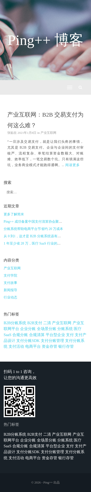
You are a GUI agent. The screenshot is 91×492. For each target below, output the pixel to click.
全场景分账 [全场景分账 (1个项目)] (46, 329)
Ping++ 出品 (51, 482)
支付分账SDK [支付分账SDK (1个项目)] (28, 341)
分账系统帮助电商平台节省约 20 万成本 (33, 229)
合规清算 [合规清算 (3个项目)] (37, 335)
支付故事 (10, 283)
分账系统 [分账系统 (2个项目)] (65, 329)
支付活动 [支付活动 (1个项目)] (16, 346)
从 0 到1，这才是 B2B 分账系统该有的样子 (36, 236)
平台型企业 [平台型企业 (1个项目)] (55, 335)
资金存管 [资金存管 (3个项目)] (49, 346)
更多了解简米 (14, 214)
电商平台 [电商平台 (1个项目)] (33, 346)
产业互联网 (48, 133)
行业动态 (10, 297)
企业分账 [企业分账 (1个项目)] (28, 329)
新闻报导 (10, 290)
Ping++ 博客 (45, 40)
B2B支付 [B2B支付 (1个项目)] (34, 323)
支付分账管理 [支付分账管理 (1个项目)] (52, 341)
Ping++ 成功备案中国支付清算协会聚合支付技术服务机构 (46, 221)
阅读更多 (72, 165)
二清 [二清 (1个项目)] (47, 323)
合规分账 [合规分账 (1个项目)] (20, 335)
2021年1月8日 (26, 133)
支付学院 (10, 275)
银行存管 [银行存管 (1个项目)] (66, 346)
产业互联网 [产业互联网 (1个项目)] (61, 323)
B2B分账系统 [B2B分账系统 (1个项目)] (15, 323)
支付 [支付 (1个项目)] (70, 335)
